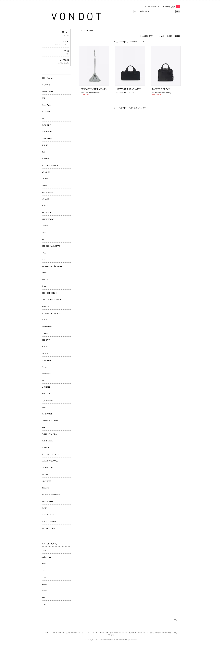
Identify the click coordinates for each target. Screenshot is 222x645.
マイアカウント (153, 6)
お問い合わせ (71, 632)
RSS (174, 632)
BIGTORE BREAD (161, 89)
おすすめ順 (160, 36)
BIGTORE (90, 30)
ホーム (47, 632)
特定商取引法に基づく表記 (160, 632)
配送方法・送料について (138, 632)
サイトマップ (83, 632)
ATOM (110, 635)
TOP (81, 30)
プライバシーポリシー (99, 632)
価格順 (169, 36)
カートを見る (172, 6)
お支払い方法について (118, 632)
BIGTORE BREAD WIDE (128, 89)
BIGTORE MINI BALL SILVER (96, 89)
